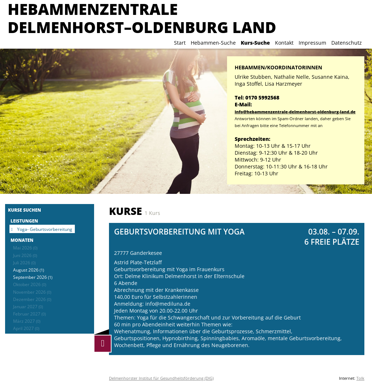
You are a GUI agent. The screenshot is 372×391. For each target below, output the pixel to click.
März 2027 (26, 321)
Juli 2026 (24, 262)
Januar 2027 (28, 306)
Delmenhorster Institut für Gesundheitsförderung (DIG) (161, 378)
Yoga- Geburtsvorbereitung (44, 229)
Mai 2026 (25, 248)
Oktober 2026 (29, 284)
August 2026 (28, 270)
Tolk (360, 378)
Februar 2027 (29, 314)
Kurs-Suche (255, 42)
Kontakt (284, 42)
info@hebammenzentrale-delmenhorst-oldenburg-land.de (295, 111)
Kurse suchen (24, 210)
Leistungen (24, 221)
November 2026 (32, 292)
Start (180, 42)
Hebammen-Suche (213, 42)
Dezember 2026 (32, 299)
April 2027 (26, 328)
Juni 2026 (25, 255)
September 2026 (32, 277)
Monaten (22, 240)
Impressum (312, 42)
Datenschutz (346, 42)
